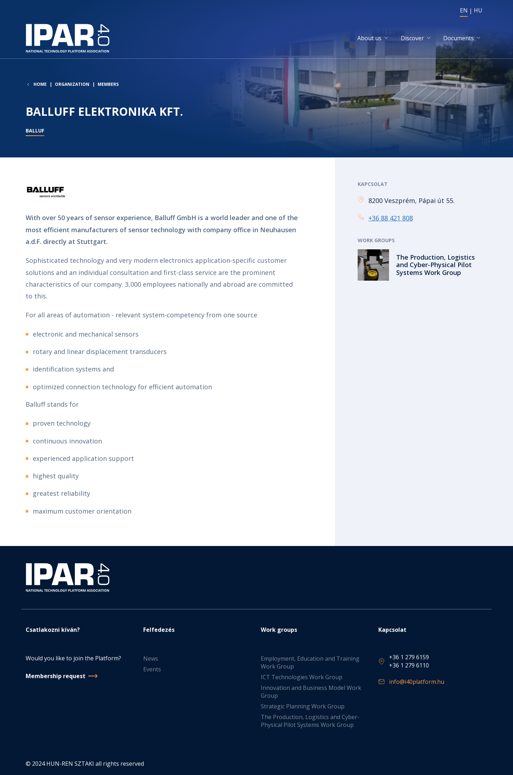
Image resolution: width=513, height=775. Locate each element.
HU (478, 10)
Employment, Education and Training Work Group (310, 662)
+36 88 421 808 (390, 218)
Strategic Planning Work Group (302, 706)
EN (464, 10)
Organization (72, 85)
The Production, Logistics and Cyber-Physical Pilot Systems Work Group (310, 721)
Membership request (56, 676)
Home (40, 85)
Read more (422, 265)
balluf (35, 131)
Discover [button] (412, 38)
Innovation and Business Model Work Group (311, 691)
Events (152, 669)
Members (108, 85)
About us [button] (369, 38)
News (150, 658)
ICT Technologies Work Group (301, 677)
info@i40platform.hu (416, 682)
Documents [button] (458, 38)
